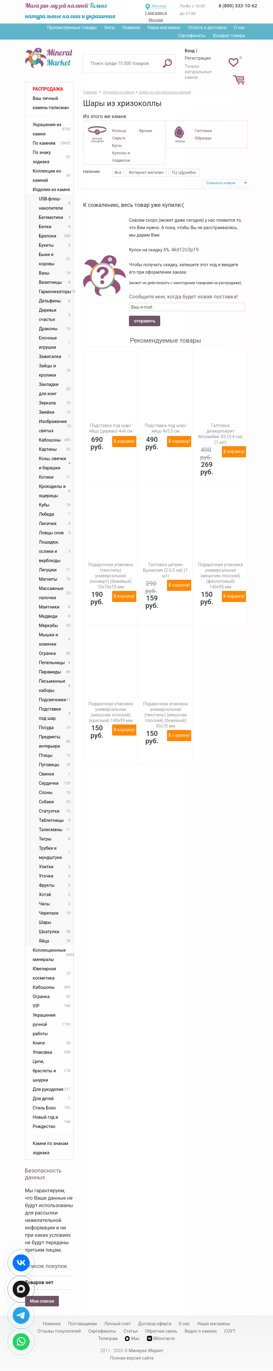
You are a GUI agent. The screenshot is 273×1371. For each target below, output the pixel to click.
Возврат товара (229, 35)
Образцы (203, 138)
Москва (159, 6)
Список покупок (46, 1266)
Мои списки (42, 1301)
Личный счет (117, 1323)
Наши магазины (164, 27)
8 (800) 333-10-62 (238, 6)
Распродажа (48, 89)
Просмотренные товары (72, 27)
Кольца (119, 130)
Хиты (109, 27)
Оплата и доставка (207, 27)
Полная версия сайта (132, 1358)
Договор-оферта (154, 1323)
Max (132, 1338)
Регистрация (198, 58)
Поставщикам (82, 1323)
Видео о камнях (201, 1331)
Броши (145, 130)
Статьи (130, 1331)
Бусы (117, 145)
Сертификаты (192, 35)
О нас (239, 27)
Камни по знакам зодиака (50, 1148)
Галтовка (203, 130)
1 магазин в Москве (156, 16)
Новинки (131, 27)
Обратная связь (161, 1331)
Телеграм (107, 1338)
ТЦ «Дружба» (184, 172)
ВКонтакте (161, 1338)
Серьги (118, 138)
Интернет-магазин (146, 172)
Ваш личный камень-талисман (51, 103)
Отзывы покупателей (59, 1331)
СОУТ (230, 1331)
